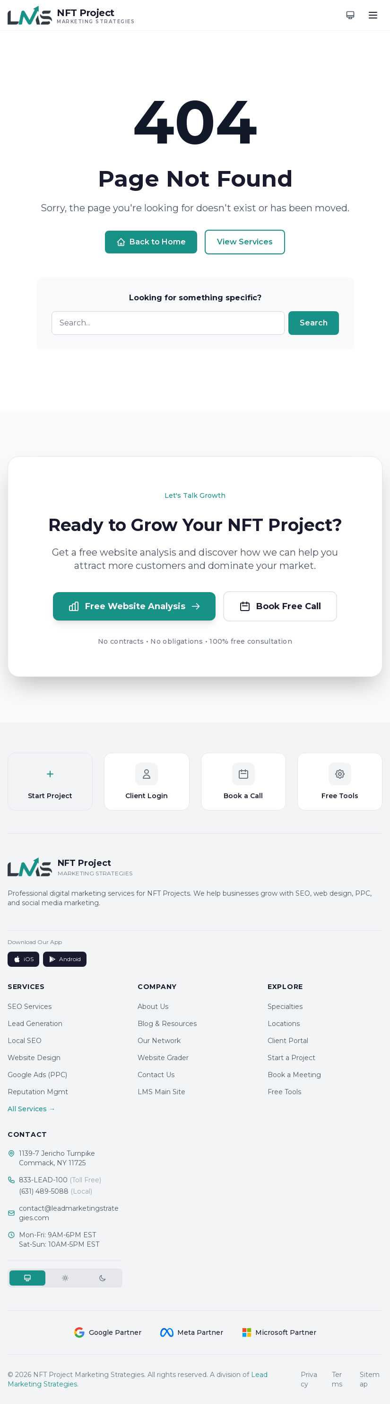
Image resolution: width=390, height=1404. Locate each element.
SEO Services (30, 1006)
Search (314, 322)
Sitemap (370, 1379)
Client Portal (288, 1040)
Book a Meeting (294, 1075)
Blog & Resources (167, 1023)
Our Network (159, 1040)
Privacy (309, 1379)
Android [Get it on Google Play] (65, 959)
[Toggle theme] (350, 15)
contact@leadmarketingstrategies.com (69, 1213)
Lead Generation (35, 1023)
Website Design (34, 1057)
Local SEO (25, 1040)
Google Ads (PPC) (37, 1075)
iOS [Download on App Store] (23, 959)
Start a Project (291, 1057)
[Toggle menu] (373, 15)
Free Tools (284, 1092)
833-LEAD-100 (60, 1180)
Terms (337, 1379)
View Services (245, 241)
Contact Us (156, 1075)
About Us (153, 1006)
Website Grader (163, 1057)
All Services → (31, 1109)
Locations (284, 1023)
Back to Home (151, 242)
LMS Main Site (161, 1092)
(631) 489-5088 (55, 1191)
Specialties (285, 1006)
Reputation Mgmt (38, 1092)
